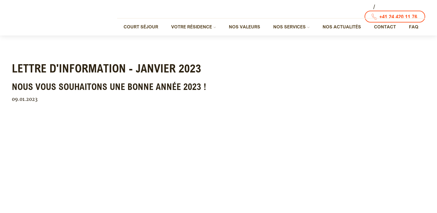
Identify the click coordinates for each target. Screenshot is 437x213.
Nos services (289, 26)
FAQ (413, 26)
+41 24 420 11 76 (398, 16)
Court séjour (141, 26)
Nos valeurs (244, 26)
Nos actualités (342, 26)
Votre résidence (191, 26)
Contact (385, 26)
